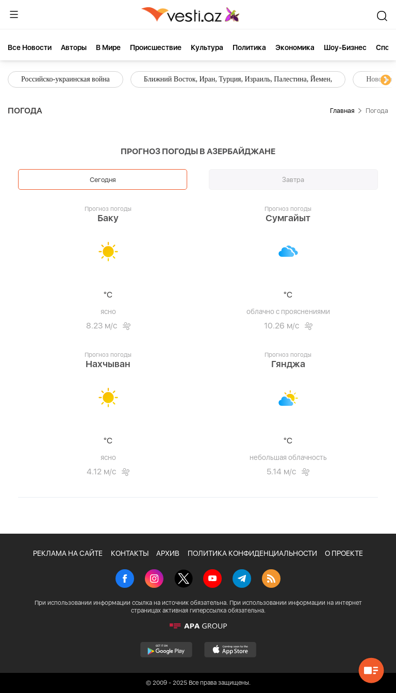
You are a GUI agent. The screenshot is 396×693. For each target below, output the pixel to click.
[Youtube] (212, 579)
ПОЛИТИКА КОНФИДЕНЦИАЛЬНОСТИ (252, 553)
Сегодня (103, 179)
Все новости (30, 47)
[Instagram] (154, 579)
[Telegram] (242, 579)
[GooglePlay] (166, 649)
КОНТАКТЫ (129, 553)
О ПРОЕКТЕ (344, 553)
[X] (183, 579)
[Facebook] (125, 579)
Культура (207, 47)
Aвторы (74, 47)
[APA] (198, 626)
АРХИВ (167, 553)
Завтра (293, 179)
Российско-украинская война (65, 79)
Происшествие (156, 47)
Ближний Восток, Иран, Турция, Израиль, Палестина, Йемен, (238, 79)
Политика (249, 47)
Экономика (295, 47)
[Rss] (271, 579)
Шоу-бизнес (345, 47)
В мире (108, 47)
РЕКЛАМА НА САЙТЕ (68, 553)
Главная (342, 110)
